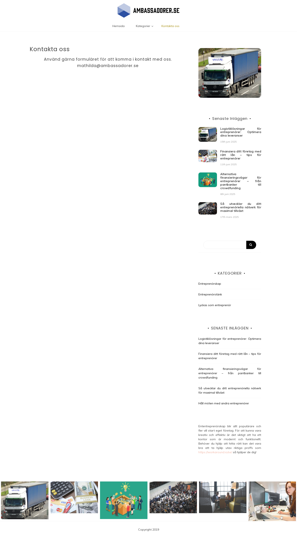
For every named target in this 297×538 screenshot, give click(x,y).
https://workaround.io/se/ (215, 452)
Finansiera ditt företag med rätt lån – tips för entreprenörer (240, 155)
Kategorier (143, 26)
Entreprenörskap (209, 284)
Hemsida (118, 26)
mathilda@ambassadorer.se (108, 65)
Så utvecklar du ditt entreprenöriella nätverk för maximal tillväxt (240, 207)
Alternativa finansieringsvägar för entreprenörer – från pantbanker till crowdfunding (240, 181)
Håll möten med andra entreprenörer (223, 403)
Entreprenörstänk (210, 294)
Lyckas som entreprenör (214, 305)
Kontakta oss (170, 26)
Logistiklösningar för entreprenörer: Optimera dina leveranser (240, 132)
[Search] (229, 245)
